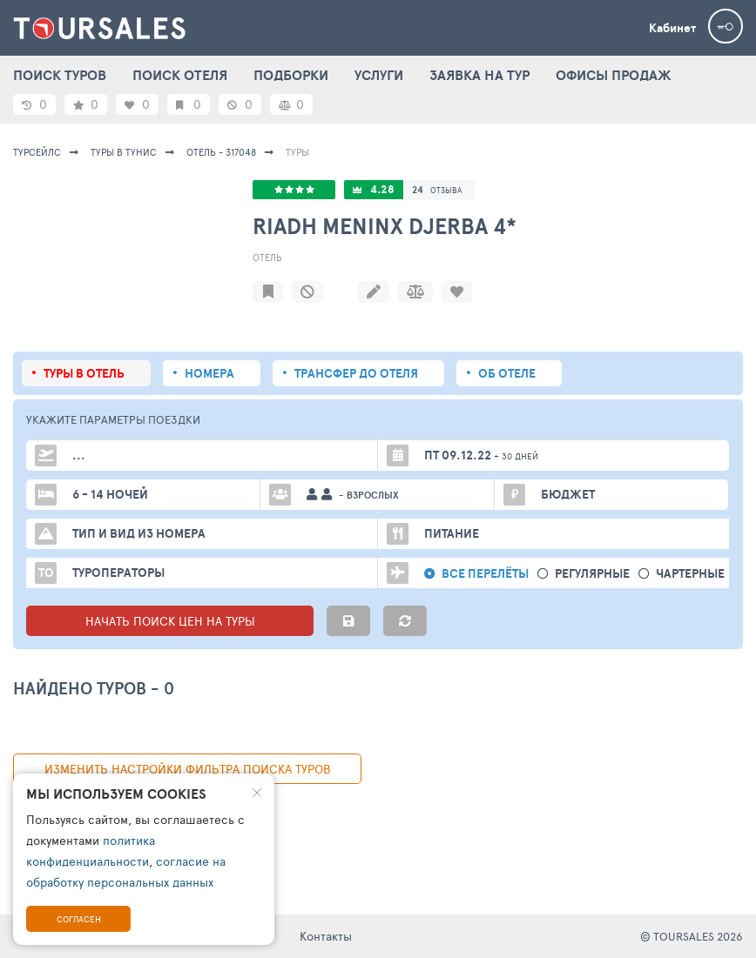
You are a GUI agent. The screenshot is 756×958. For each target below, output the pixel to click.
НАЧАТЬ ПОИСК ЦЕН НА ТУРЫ (170, 621)
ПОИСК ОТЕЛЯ (179, 74)
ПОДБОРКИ (290, 74)
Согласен (79, 919)
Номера (209, 373)
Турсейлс (37, 151)
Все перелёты (485, 573)
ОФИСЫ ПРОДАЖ (614, 74)
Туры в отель (84, 373)
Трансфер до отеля (356, 373)
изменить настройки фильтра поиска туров (187, 768)
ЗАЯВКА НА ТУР (479, 74)
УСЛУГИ (378, 74)
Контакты (326, 936)
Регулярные (592, 573)
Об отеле (507, 373)
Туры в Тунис (124, 151)
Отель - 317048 (221, 151)
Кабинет (672, 28)
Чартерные (690, 573)
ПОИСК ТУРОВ (59, 74)
